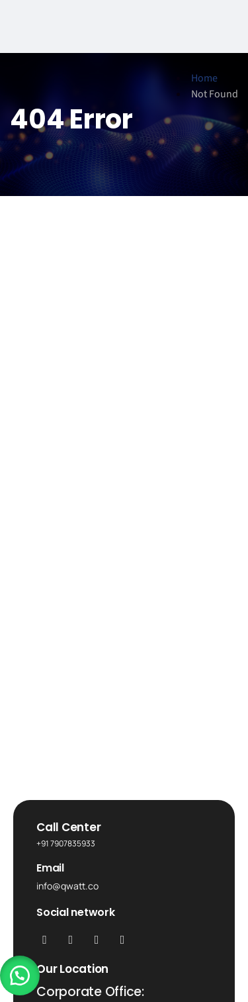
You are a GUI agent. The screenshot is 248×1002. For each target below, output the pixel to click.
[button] (20, 975)
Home (204, 78)
